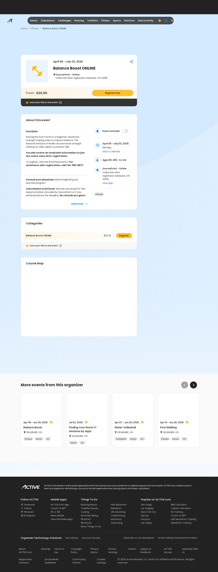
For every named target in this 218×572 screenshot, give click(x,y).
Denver (145, 515)
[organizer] (166, 20)
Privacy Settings (112, 550)
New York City (148, 512)
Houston (145, 519)
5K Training (177, 512)
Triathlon (92, 20)
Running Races (89, 504)
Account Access (91, 537)
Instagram (29, 515)
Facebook (29, 504)
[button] (131, 62)
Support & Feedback (145, 550)
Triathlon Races (89, 508)
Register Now (112, 93)
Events (33, 20)
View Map (108, 183)
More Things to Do (91, 526)
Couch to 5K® (58, 508)
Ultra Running (118, 512)
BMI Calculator (179, 504)
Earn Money (71, 537)
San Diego (146, 504)
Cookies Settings (101, 561)
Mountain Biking (89, 515)
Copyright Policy (76, 550)
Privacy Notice (95, 550)
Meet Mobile (57, 515)
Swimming (116, 522)
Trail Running (118, 515)
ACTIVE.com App (60, 504)
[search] (172, 20)
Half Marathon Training (183, 519)
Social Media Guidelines (51, 561)
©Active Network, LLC (133, 559)
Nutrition (129, 20)
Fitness (105, 20)
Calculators (48, 20)
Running (79, 20)
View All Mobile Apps (62, 519)
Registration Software (25, 561)
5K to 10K (55, 512)
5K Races (86, 519)
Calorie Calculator (181, 508)
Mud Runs (116, 519)
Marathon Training (181, 522)
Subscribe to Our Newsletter (138, 537)
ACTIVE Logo (27, 485)
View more (79, 204)
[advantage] (160, 20)
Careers (132, 548)
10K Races (86, 522)
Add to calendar (111, 151)
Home (24, 28)
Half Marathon (119, 504)
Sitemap (45, 548)
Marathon (116, 508)
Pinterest (29, 512)
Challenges (64, 20)
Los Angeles (147, 508)
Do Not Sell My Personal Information (177, 537)
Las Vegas (146, 522)
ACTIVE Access (168, 550)
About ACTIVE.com (25, 550)
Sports (117, 20)
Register (124, 235)
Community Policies (79, 561)
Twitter (28, 508)
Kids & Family (145, 20)
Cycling (85, 512)
